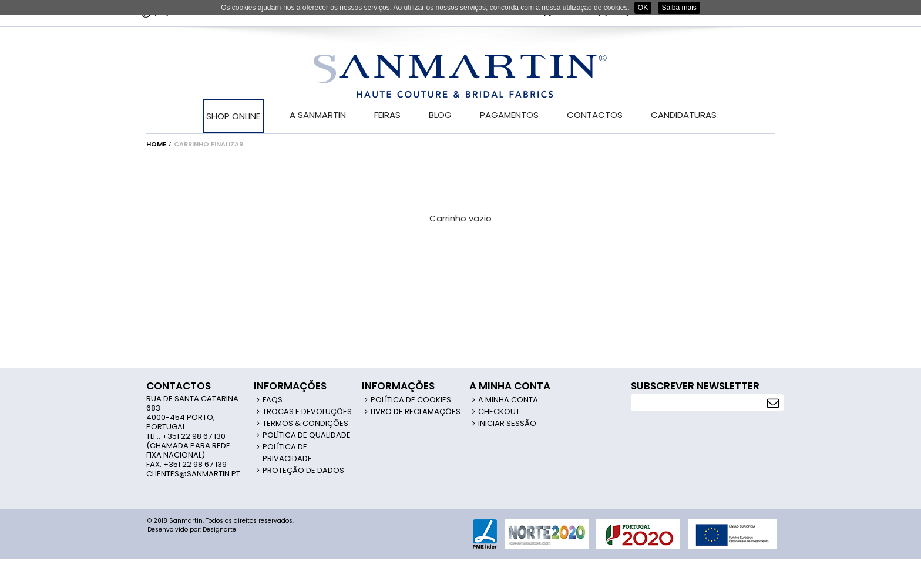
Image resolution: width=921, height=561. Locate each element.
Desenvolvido (167, 529)
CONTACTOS (595, 115)
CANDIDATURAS (684, 115)
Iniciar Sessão (507, 423)
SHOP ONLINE (233, 116)
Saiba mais (678, 8)
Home (156, 144)
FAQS (273, 399)
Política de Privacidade (287, 452)
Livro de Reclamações (415, 411)
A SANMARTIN (318, 115)
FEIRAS (387, 115)
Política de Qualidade (307, 435)
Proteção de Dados (303, 470)
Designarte (219, 529)
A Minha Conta (508, 399)
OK (643, 8)
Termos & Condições (305, 423)
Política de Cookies (411, 399)
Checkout (499, 411)
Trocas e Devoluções (307, 411)
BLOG (440, 115)
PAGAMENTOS (509, 115)
